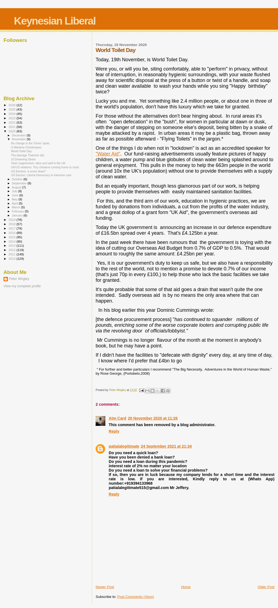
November (19, 139)
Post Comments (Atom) (135, 597)
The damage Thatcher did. (28, 155)
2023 (12, 118)
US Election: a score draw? (28, 171)
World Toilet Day (21, 151)
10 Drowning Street (23, 159)
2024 (12, 113)
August (17, 187)
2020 (12, 131)
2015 (12, 237)
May (15, 199)
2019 (12, 219)
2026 (12, 105)
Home (186, 587)
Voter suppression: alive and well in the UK (38, 163)
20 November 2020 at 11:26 (153, 418)
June (15, 195)
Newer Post (105, 587)
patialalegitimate (124, 446)
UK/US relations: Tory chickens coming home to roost (45, 167)
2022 (12, 122)
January (18, 215)
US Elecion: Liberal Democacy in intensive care (41, 175)
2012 (12, 250)
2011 (12, 254)
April (15, 203)
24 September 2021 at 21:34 (166, 446)
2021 (12, 127)
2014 (12, 241)
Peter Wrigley (19, 279)
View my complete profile (22, 286)
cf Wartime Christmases (26, 147)
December (19, 135)
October (18, 179)
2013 (12, 245)
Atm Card (117, 418)
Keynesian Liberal (55, 21)
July (15, 191)
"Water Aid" (108, 154)
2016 (12, 232)
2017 (12, 228)
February (18, 211)
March (16, 207)
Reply (114, 431)
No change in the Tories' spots (30, 143)
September (20, 183)
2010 (12, 258)
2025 (12, 109)
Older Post (266, 587)
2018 (12, 224)
